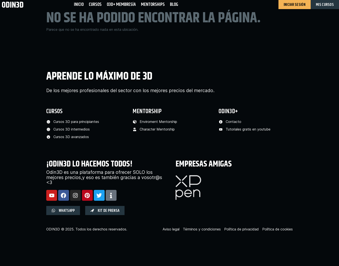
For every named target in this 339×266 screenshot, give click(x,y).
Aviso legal (171, 229)
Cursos (95, 4)
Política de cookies (277, 229)
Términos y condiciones (202, 229)
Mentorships (153, 4)
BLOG (174, 4)
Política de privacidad (241, 229)
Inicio (79, 4)
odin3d (13, 5)
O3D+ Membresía (121, 4)
